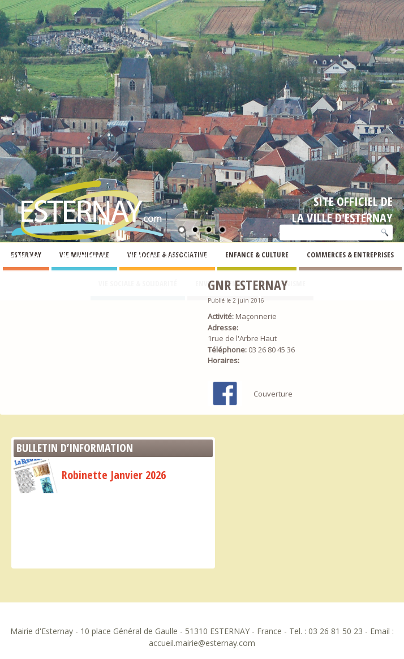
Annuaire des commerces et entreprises (94, 256)
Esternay (14, 256)
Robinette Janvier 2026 (90, 475)
